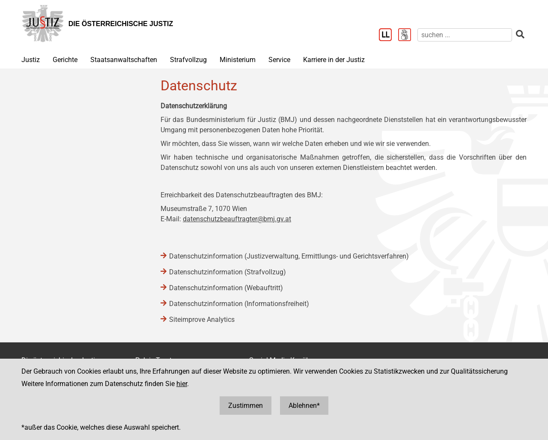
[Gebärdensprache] (407, 35)
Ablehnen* (304, 405)
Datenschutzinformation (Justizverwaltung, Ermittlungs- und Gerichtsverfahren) (289, 256)
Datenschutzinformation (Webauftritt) (226, 288)
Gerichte (65, 60)
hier (181, 384)
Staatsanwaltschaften (123, 60)
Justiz (30, 60)
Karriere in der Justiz (334, 60)
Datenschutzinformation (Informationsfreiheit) (239, 304)
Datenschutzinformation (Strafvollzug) (227, 272)
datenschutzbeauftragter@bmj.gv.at (237, 219)
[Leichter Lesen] (388, 35)
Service (279, 60)
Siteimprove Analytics (202, 319)
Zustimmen (245, 405)
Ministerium (238, 60)
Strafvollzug (188, 60)
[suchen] (464, 35)
